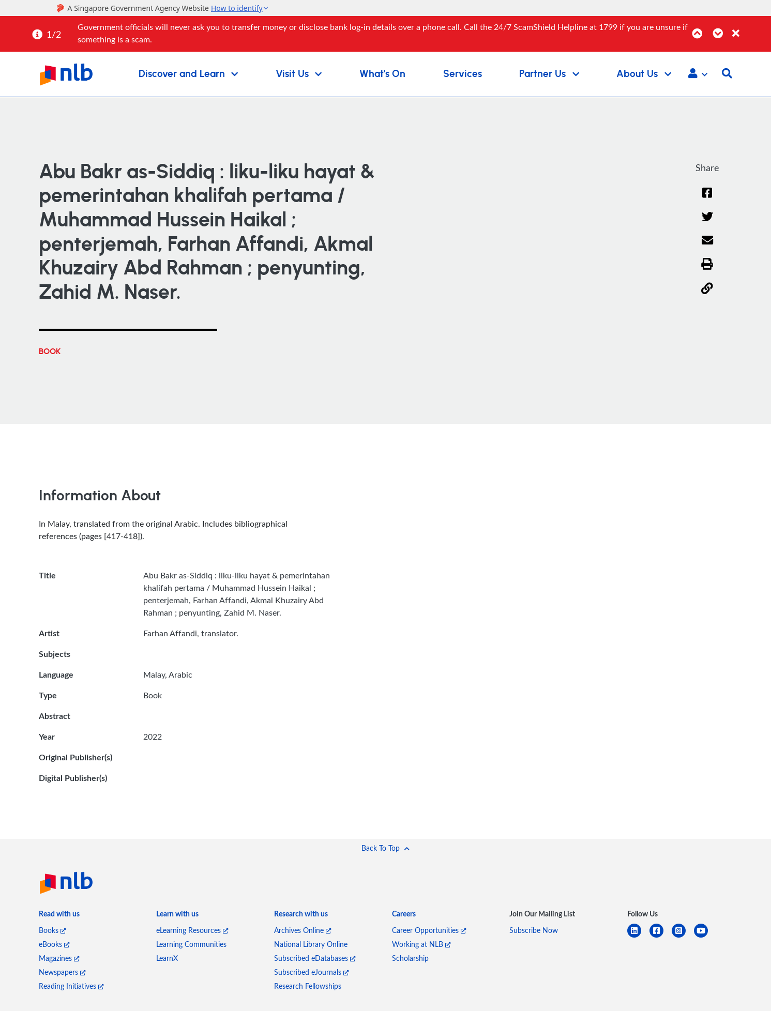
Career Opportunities (429, 930)
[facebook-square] (660, 937)
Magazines (59, 958)
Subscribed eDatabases (314, 958)
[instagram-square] (683, 937)
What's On (382, 74)
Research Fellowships (307, 986)
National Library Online (310, 944)
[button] (697, 74)
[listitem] (59, 916)
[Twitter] (707, 223)
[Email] (707, 247)
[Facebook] (707, 199)
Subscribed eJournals (311, 972)
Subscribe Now (533, 930)
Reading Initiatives (71, 986)
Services (462, 74)
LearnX (167, 958)
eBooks (54, 944)
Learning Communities (191, 944)
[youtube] (705, 937)
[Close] (749, 27)
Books (52, 930)
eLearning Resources (192, 930)
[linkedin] (638, 937)
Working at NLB (421, 944)
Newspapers (62, 972)
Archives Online (302, 930)
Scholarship (410, 958)
